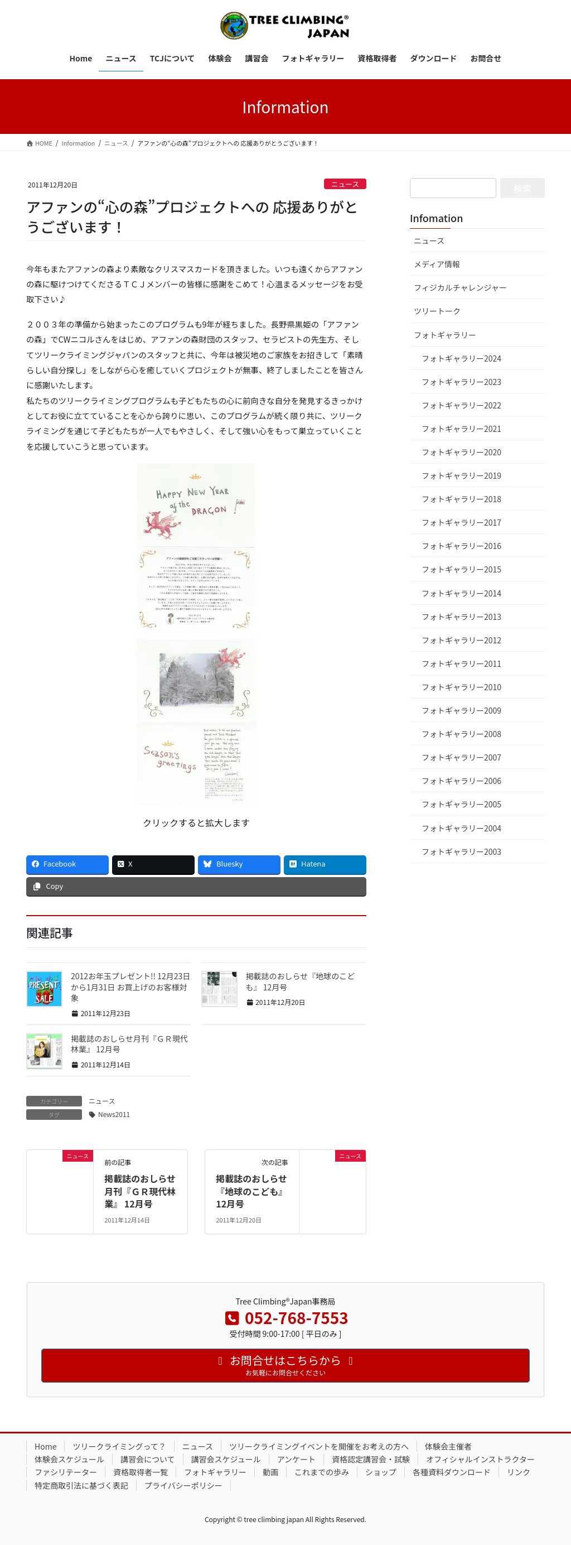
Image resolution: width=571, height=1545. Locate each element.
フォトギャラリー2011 (461, 663)
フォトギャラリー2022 (461, 405)
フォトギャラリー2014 (461, 593)
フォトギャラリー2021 (461, 428)
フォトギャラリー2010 (461, 686)
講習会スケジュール (226, 1459)
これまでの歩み (321, 1471)
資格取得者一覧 (140, 1471)
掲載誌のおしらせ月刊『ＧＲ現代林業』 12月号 (129, 1044)
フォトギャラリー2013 (461, 616)
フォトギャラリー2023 (461, 381)
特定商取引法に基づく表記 (81, 1485)
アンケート (296, 1459)
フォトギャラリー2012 (461, 640)
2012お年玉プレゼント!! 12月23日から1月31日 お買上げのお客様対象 (130, 986)
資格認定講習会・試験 (371, 1459)
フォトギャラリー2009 (461, 710)
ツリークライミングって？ (119, 1446)
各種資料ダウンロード (452, 1471)
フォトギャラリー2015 (461, 569)
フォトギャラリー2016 (461, 545)
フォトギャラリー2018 (461, 498)
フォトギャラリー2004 (461, 828)
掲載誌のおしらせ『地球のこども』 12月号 (300, 981)
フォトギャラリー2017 (461, 522)
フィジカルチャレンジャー (460, 287)
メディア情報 (437, 263)
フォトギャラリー (445, 334)
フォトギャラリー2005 (461, 804)
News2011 (114, 1114)
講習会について (147, 1459)
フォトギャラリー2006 (461, 780)
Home (45, 1446)
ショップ (380, 1471)
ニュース (345, 184)
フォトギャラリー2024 (461, 358)
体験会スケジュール (69, 1459)
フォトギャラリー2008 (461, 733)
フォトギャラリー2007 (461, 757)
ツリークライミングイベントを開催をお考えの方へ (319, 1446)
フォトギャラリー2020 (461, 452)
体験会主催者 (448, 1446)
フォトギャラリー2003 (461, 851)
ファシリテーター (66, 1471)
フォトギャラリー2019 (461, 475)
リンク (518, 1471)
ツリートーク (437, 310)
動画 (270, 1471)
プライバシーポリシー (183, 1485)
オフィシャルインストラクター (480, 1459)
